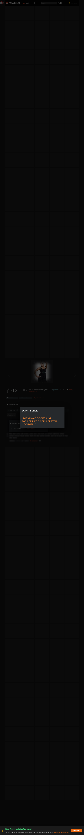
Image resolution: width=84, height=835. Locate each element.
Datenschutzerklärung (61, 832)
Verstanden (76, 830)
